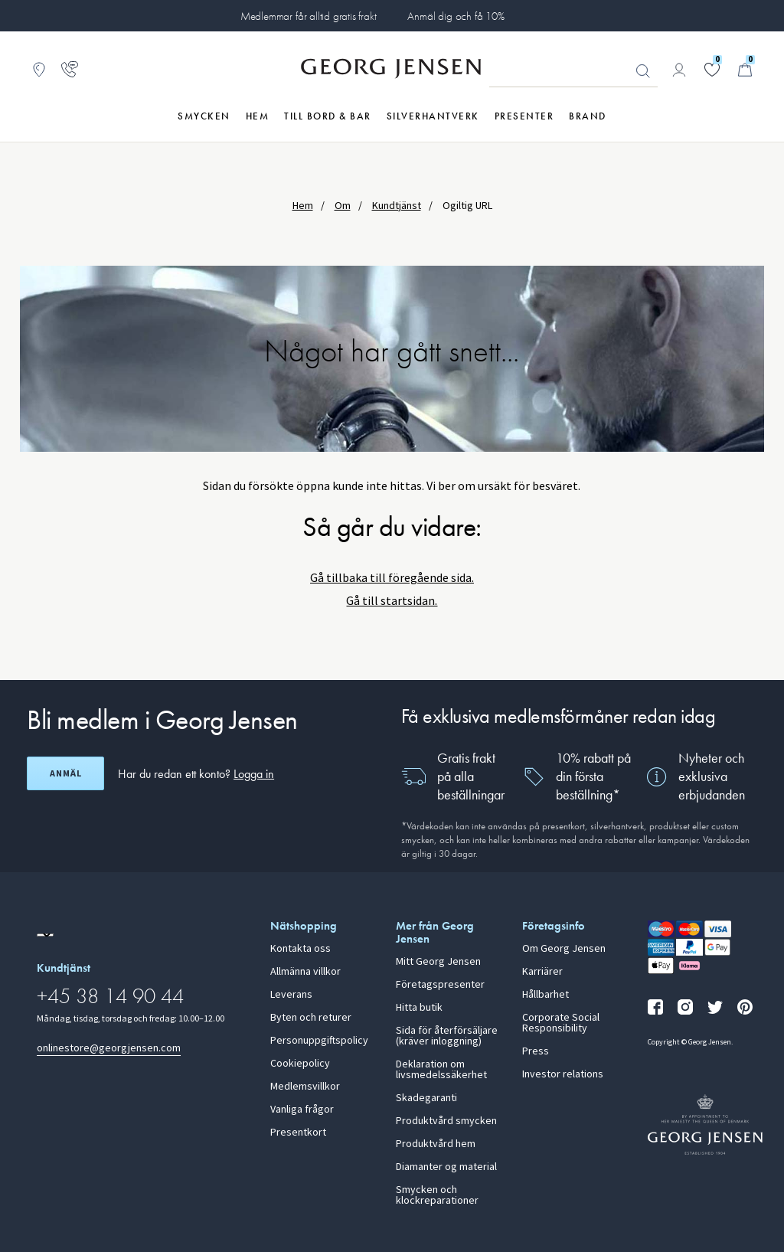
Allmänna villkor (305, 971)
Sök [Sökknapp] (643, 71)
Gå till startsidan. (391, 601)
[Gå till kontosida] (679, 69)
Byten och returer (310, 1017)
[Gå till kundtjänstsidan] (69, 69)
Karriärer (542, 971)
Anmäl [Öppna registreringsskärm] (66, 773)
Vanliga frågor (302, 1109)
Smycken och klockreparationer (437, 1195)
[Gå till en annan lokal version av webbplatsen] (45, 935)
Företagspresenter (440, 984)
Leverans (291, 994)
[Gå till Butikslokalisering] (39, 69)
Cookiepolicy (300, 1063)
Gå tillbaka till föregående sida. (392, 578)
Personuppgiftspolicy (319, 1040)
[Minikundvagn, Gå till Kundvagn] (744, 69)
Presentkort (298, 1132)
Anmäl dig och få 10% (455, 16)
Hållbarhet (545, 994)
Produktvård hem (435, 1144)
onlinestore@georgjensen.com (109, 1048)
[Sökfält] (573, 70)
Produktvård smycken (446, 1121)
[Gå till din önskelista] (712, 69)
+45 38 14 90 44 (110, 995)
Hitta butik (419, 1007)
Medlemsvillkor (305, 1086)
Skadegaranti (426, 1098)
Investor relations (562, 1074)
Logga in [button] (254, 774)
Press (535, 1051)
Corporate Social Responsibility (560, 1023)
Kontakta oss (300, 948)
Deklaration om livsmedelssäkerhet (441, 1069)
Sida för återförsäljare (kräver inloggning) (447, 1036)
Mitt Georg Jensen (438, 961)
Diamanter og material (446, 1167)
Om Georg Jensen (564, 948)
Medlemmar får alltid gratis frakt (308, 16)
